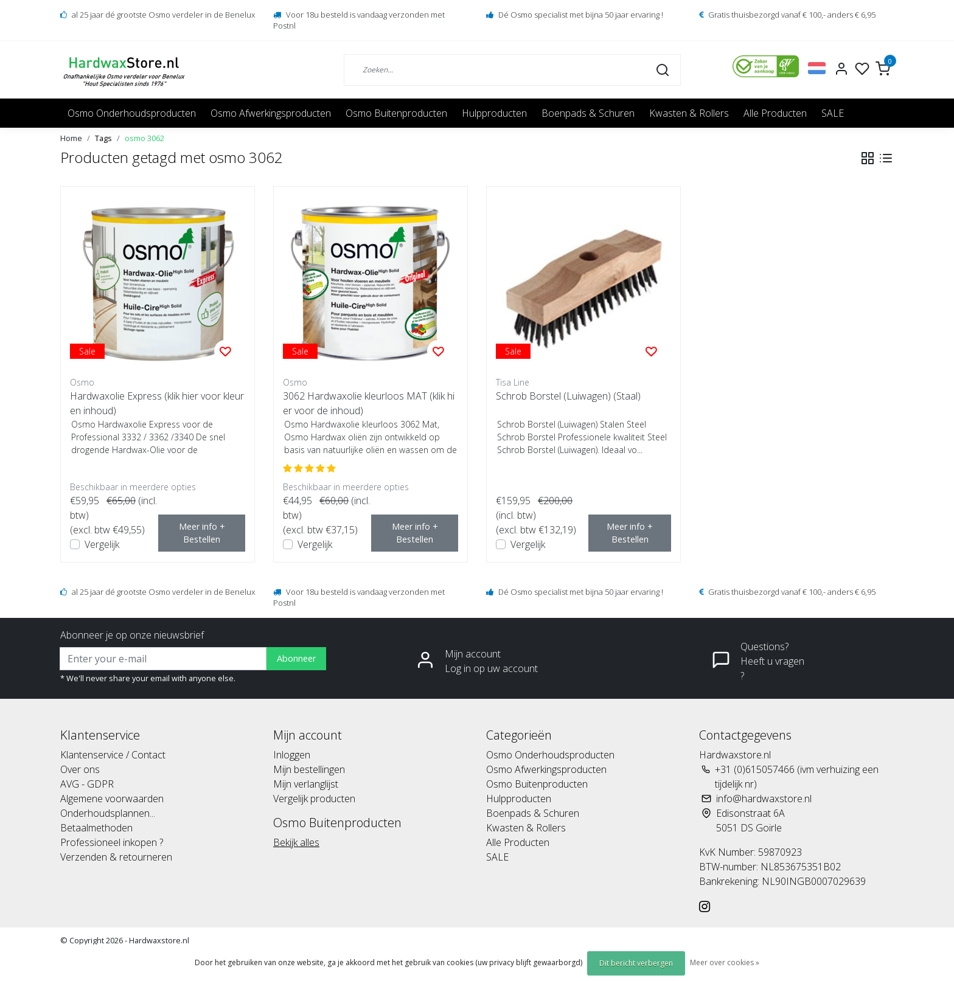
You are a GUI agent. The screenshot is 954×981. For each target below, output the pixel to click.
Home (71, 138)
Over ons (80, 769)
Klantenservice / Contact (112, 754)
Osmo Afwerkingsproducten (271, 113)
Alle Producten (775, 113)
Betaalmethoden (96, 827)
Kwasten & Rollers (689, 113)
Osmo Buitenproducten (396, 113)
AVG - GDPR (87, 784)
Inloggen (291, 754)
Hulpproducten (494, 113)
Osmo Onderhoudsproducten (132, 113)
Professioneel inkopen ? (111, 842)
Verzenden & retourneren (116, 857)
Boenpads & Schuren (588, 113)
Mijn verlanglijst (305, 784)
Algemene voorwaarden (112, 798)
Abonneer (296, 658)
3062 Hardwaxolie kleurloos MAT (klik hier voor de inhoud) (368, 403)
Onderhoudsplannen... (107, 813)
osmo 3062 (144, 138)
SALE (832, 113)
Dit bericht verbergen (636, 963)
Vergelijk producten (314, 798)
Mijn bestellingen (309, 769)
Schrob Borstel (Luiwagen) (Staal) (568, 396)
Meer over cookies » (724, 962)
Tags (103, 138)
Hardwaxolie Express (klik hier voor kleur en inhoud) (157, 403)
